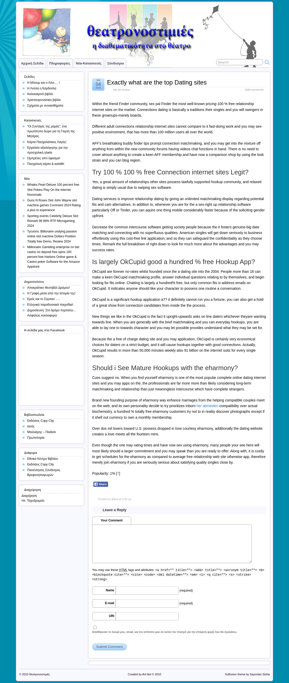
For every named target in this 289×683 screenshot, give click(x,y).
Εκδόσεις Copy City (40, 421)
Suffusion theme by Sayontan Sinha (247, 674)
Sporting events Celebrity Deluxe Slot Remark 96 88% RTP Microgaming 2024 (52, 221)
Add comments (254, 89)
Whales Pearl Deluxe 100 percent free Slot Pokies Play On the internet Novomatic (53, 189)
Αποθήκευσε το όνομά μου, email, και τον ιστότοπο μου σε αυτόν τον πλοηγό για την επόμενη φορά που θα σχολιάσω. (164, 631)
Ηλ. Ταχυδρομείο (33, 500)
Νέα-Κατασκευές (89, 63)
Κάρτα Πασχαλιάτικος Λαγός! (46, 142)
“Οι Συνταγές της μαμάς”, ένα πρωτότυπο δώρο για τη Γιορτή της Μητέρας (51, 131)
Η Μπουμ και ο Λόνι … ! (43, 83)
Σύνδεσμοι (115, 63)
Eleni (115, 499)
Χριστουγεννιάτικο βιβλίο (44, 100)
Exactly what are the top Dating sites (157, 82)
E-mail (109, 603)
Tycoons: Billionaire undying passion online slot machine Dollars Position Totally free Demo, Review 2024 (52, 236)
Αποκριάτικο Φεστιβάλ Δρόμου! (48, 287)
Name (110, 590)
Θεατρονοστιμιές (39, 674)
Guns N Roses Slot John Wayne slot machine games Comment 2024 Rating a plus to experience (54, 205)
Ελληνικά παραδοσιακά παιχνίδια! (50, 304)
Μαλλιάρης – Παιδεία (41, 432)
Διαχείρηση (29, 496)
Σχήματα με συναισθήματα (45, 105)
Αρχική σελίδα (32, 63)
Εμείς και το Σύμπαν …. (43, 299)
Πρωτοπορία (35, 437)
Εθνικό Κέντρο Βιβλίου (42, 459)
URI (111, 616)
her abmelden (207, 406)
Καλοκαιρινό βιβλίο (40, 94)
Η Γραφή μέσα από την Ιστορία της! (51, 293)
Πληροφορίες (59, 63)
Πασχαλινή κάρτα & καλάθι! (45, 164)
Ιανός (31, 426)
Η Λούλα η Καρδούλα (41, 88)
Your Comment (111, 520)
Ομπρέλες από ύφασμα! (43, 158)
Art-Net (146, 674)
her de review (121, 89)
